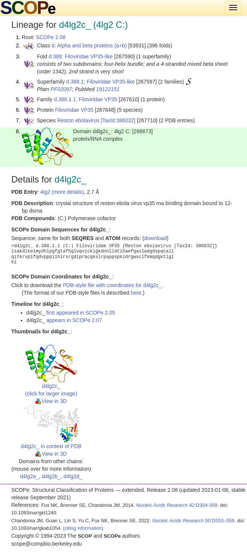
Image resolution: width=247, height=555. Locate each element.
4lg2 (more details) (62, 192)
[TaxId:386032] (118, 120)
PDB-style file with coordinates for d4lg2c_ (112, 285)
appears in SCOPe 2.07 (74, 320)
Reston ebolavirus (78, 120)
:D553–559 (193, 520)
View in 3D (51, 401)
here (136, 293)
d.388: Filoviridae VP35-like (81, 56)
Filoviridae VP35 (74, 110)
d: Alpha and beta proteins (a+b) (89, 46)
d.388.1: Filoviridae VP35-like (100, 82)
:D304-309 (177, 505)
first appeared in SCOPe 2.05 (80, 313)
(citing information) (83, 528)
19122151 (107, 89)
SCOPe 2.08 (51, 37)
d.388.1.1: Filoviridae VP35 (85, 99)
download (155, 238)
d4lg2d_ (73, 476)
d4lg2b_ (51, 476)
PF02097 (61, 89)
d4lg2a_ (29, 476)
